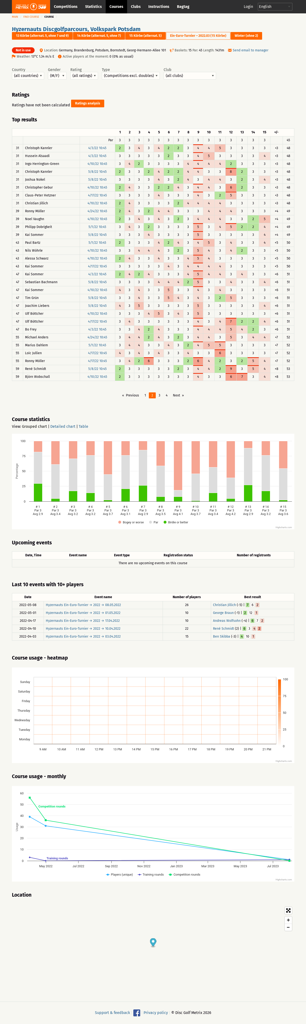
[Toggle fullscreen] (288, 910)
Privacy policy (156, 1012)
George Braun (223, 613)
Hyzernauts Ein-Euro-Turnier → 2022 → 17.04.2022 (83, 621)
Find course (31, 16)
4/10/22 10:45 (97, 164)
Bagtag (183, 6)
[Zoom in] (288, 920)
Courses (116, 6)
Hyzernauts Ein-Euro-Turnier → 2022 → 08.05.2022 (83, 605)
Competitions (66, 6)
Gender (57, 74)
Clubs (136, 6)
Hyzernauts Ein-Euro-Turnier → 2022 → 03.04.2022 (83, 636)
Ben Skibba (221, 636)
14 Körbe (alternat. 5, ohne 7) (99, 36)
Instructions (158, 6)
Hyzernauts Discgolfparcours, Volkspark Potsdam (76, 29)
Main (15, 16)
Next (176, 395)
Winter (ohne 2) (246, 36)
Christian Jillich (224, 605)
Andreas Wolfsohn (227, 621)
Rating (84, 74)
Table (83, 426)
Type (131, 74)
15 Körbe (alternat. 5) (145, 36)
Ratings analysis (87, 103)
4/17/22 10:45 (97, 195)
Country (28, 74)
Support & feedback (112, 1012)
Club (190, 74)
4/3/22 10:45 (97, 148)
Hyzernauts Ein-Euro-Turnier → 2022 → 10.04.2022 (83, 629)
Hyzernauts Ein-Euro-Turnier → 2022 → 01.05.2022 (83, 613)
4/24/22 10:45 (97, 211)
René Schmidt (223, 629)
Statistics (93, 6)
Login (248, 6)
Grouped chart (34, 426)
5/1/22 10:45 (97, 227)
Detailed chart (62, 426)
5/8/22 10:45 (97, 172)
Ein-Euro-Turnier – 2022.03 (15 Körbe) (198, 36)
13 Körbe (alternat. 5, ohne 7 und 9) (42, 36)
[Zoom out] (288, 927)
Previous (132, 395)
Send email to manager (250, 50)
